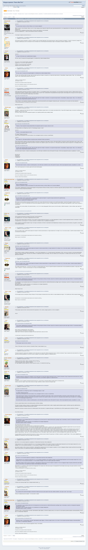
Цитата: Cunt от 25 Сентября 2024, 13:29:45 (21, 182)
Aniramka (36, 13)
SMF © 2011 (43, 547)
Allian (6, 479)
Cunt (6, 320)
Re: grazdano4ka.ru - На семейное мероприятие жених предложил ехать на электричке (32, 20)
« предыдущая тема (75, 15)
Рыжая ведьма (8, 414)
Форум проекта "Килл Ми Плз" (13, 2)
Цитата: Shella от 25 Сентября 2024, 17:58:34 (21, 489)
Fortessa (7, 439)
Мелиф (6, 306)
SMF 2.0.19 (40, 547)
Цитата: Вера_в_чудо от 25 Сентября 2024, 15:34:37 (22, 261)
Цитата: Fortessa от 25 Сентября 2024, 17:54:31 (21, 455)
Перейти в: (72, 541)
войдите (17, 5)
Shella (6, 68)
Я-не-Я (6, 51)
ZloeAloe (7, 88)
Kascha (6, 350)
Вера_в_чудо (8, 227)
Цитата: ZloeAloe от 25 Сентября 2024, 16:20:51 (21, 417)
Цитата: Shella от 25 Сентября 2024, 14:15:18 (21, 95)
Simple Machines (48, 547)
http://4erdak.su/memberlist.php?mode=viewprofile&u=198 (23, 271)
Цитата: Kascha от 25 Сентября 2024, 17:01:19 (21, 374)
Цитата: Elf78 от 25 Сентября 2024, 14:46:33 (21, 162)
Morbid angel (8, 107)
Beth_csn (7, 213)
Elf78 (6, 120)
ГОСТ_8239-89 (8, 357)
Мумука (6, 37)
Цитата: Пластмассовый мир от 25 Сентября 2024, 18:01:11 (23, 518)
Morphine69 (7, 21)
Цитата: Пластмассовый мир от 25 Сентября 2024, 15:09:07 (23, 276)
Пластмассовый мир (9, 179)
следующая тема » (82, 15)
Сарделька (7, 192)
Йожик (6, 243)
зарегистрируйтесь (23, 5)
